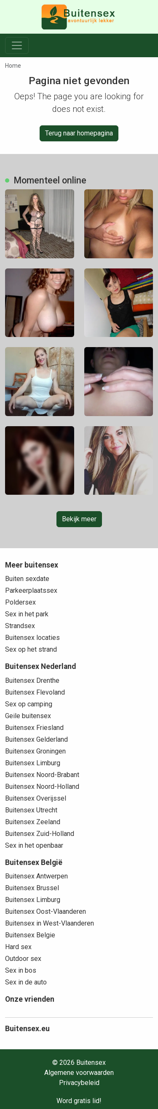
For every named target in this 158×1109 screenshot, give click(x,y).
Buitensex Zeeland (32, 822)
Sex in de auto (26, 982)
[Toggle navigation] (17, 45)
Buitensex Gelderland (36, 739)
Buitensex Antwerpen (36, 876)
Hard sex (18, 947)
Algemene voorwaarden (79, 1073)
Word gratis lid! (79, 1101)
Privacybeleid (79, 1083)
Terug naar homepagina (79, 133)
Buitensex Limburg (32, 763)
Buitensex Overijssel (35, 798)
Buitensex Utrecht (31, 810)
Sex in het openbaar (34, 845)
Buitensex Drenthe (32, 681)
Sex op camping (28, 704)
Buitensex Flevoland (35, 692)
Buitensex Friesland (34, 728)
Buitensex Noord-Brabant (42, 775)
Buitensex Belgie (30, 935)
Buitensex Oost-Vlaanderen (45, 911)
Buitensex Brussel (32, 888)
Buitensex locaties (32, 638)
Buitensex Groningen (35, 751)
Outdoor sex (23, 959)
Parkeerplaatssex (31, 590)
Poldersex (20, 602)
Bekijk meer (79, 519)
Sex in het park (26, 614)
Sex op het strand (31, 649)
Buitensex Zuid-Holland (39, 834)
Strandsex (20, 626)
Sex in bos (20, 970)
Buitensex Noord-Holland (42, 787)
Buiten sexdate (27, 579)
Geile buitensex (28, 716)
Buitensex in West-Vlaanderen (49, 923)
